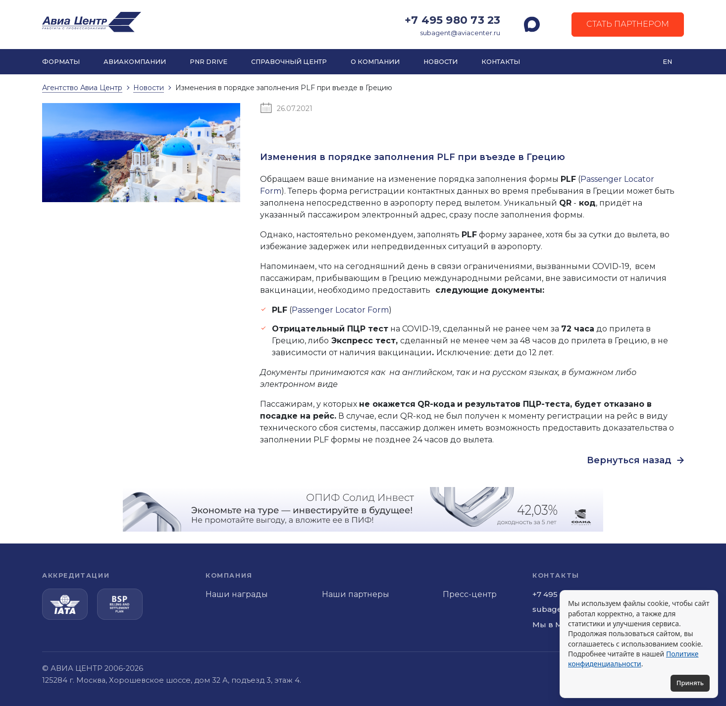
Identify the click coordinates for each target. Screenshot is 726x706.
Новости (440, 61)
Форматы (61, 61)
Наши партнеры (355, 594)
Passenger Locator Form (340, 310)
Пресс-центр (470, 594)
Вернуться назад (635, 460)
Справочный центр (289, 61)
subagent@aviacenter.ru (460, 33)
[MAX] (532, 24)
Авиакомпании (135, 61)
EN (667, 61)
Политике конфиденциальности (633, 658)
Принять (690, 682)
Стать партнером (627, 24)
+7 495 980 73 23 (452, 19)
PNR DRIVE (208, 61)
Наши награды (237, 594)
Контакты (500, 61)
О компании (375, 61)
